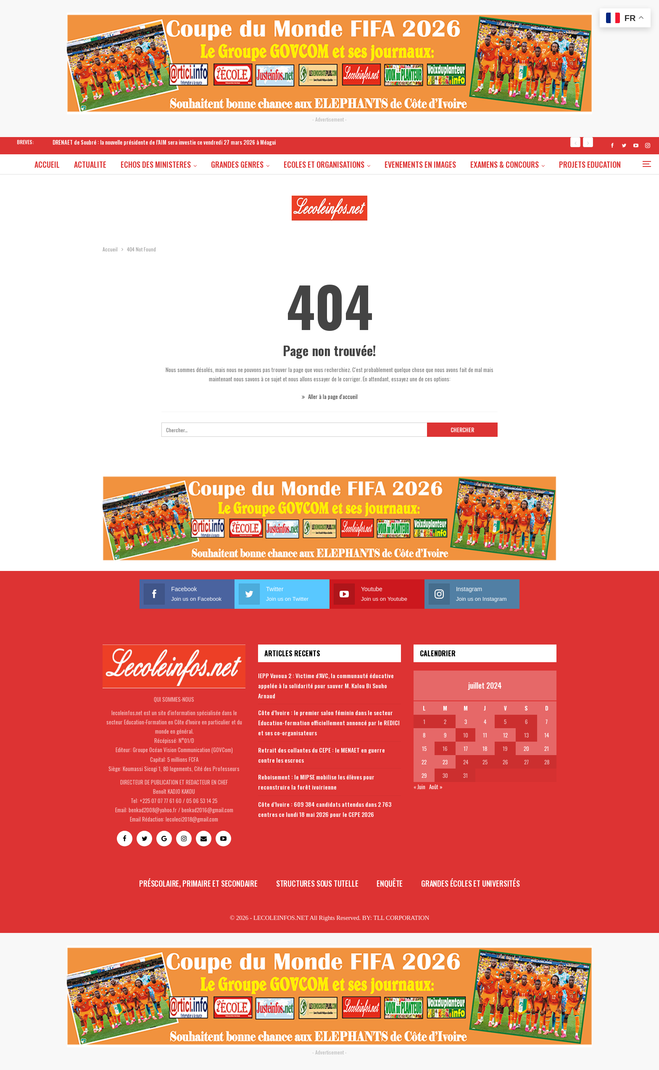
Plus (591, 164)
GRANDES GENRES (256, 164)
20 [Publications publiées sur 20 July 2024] (526, 748)
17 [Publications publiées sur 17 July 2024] (466, 748)
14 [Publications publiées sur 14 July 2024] (546, 735)
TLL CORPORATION (401, 917)
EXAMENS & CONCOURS (527, 164)
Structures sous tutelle (317, 883)
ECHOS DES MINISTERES (174, 164)
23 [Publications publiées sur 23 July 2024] (445, 762)
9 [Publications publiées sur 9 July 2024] (445, 735)
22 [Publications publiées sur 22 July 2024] (424, 762)
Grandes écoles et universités (470, 883)
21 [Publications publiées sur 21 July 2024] (546, 748)
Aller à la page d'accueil (330, 396)
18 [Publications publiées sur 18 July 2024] (484, 748)
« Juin (419, 786)
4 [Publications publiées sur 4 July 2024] (485, 721)
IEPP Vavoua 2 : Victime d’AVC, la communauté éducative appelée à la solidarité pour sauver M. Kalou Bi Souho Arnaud (326, 685)
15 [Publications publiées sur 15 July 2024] (424, 748)
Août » (436, 786)
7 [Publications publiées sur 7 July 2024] (547, 721)
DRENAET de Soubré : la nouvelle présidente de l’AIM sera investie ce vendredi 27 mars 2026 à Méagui (164, 142)
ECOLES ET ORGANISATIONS (344, 164)
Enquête (390, 883)
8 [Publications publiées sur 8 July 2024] (424, 735)
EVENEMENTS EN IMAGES (442, 164)
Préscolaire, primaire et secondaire (198, 883)
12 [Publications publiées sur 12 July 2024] (505, 735)
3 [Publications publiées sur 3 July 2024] (465, 721)
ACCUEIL (62, 164)
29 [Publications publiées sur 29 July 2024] (424, 775)
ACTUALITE (107, 164)
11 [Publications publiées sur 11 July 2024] (485, 735)
